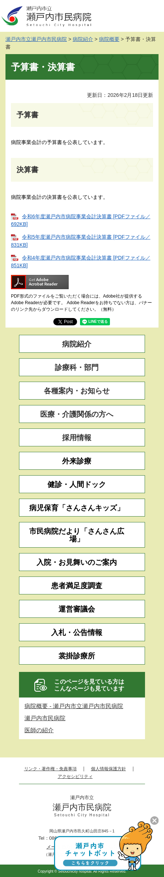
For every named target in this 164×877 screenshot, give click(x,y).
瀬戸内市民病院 (44, 718)
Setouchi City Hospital (82, 815)
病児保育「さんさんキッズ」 (76, 508)
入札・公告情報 (76, 632)
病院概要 (109, 39)
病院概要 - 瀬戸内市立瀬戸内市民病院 (73, 706)
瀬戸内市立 (82, 797)
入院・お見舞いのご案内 (77, 562)
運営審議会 (76, 609)
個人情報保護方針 (108, 769)
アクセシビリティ (75, 776)
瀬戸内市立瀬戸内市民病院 (36, 39)
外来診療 (76, 461)
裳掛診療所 (76, 656)
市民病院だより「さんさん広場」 (76, 535)
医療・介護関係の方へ (76, 414)
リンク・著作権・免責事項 (50, 769)
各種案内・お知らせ (77, 391)
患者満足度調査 (76, 586)
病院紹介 (83, 39)
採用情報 (76, 438)
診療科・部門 (77, 367)
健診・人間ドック (76, 484)
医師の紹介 (39, 730)
